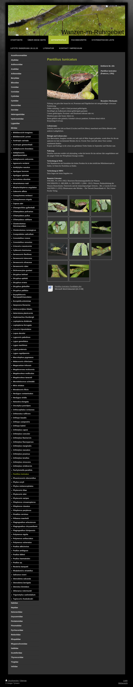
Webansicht (123, 683)
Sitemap (23, 681)
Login (125, 681)
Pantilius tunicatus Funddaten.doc (68, 286)
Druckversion (12, 681)
